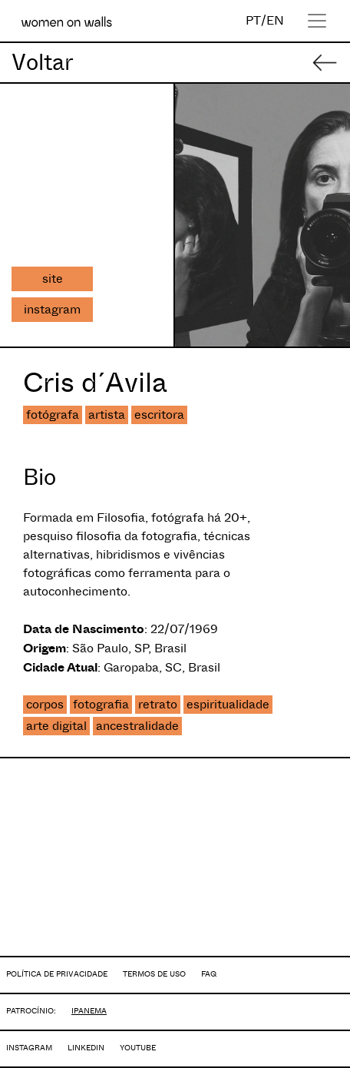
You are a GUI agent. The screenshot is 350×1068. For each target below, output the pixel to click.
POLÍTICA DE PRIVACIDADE (56, 974)
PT (253, 20)
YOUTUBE (138, 1048)
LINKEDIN (86, 1048)
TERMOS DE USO (154, 974)
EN (275, 20)
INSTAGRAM (29, 1048)
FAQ (208, 974)
